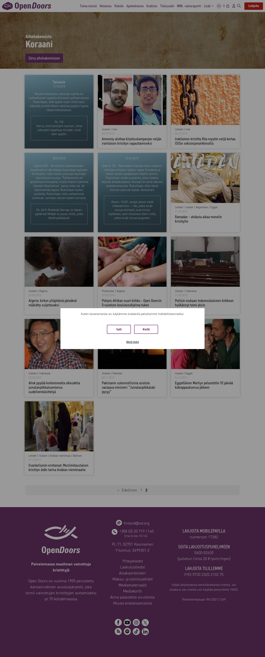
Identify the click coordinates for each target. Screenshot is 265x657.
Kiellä (146, 329)
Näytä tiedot (132, 342)
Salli (119, 329)
